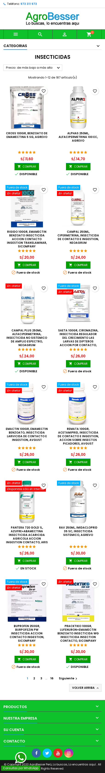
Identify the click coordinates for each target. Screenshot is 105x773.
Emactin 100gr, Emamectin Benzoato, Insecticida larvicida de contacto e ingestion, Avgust (27, 434)
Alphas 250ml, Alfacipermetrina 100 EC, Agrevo (78, 137)
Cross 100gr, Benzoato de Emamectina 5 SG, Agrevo (27, 135)
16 (52, 678)
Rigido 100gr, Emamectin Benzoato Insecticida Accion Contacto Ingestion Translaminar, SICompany (27, 239)
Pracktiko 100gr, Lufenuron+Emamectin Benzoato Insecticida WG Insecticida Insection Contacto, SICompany (78, 633)
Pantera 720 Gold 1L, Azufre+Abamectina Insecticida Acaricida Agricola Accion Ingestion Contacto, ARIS (27, 535)
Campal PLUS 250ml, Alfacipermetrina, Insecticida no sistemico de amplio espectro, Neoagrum (26, 337)
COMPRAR (26, 166)
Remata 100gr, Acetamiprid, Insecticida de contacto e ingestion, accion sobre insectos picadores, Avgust (78, 436)
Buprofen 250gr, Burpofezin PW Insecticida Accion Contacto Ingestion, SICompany (27, 633)
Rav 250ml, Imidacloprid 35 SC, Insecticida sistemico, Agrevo (78, 531)
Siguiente (68, 678)
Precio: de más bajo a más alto (33, 68)
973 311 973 (28, 4)
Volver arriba (85, 688)
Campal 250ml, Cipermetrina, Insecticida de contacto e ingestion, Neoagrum (78, 237)
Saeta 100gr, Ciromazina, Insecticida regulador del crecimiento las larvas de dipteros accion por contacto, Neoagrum (78, 339)
